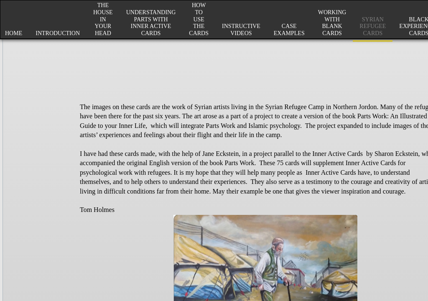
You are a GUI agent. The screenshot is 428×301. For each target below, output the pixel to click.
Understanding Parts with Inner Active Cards (151, 22)
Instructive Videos (241, 29)
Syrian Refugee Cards (372, 26)
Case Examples (289, 29)
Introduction (58, 33)
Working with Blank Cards (332, 22)
